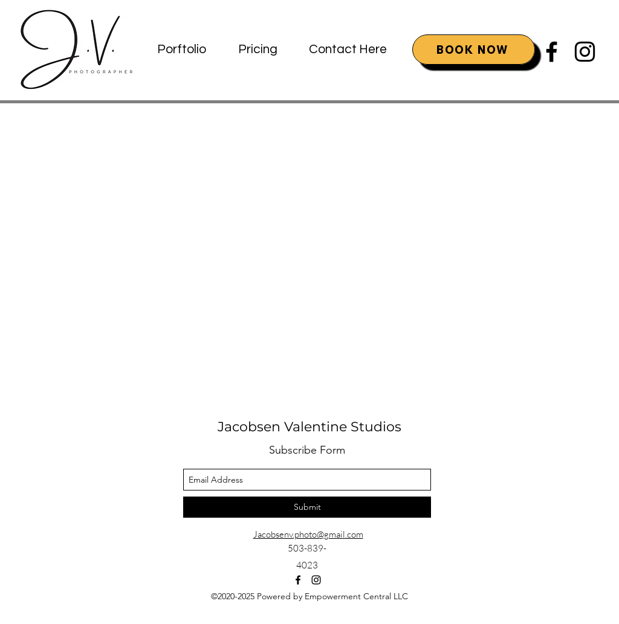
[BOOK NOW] (473, 49)
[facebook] (551, 51)
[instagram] (584, 51)
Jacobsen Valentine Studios (309, 427)
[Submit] (307, 507)
